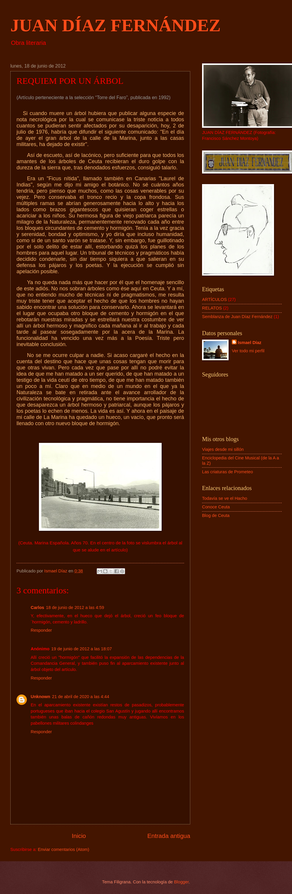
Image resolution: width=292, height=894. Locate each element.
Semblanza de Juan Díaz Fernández (237, 316)
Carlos (37, 607)
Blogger (181, 882)
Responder (41, 630)
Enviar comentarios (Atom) (63, 849)
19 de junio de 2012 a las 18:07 (81, 648)
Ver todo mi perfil (248, 350)
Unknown (40, 696)
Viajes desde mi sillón (223, 449)
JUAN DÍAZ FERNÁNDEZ (115, 25)
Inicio (79, 835)
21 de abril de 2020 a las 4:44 (80, 696)
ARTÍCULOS (214, 299)
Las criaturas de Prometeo (227, 471)
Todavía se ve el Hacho (224, 498)
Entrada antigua (168, 835)
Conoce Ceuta (216, 507)
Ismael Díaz (249, 342)
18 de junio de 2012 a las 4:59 (75, 607)
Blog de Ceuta (215, 515)
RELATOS (212, 308)
